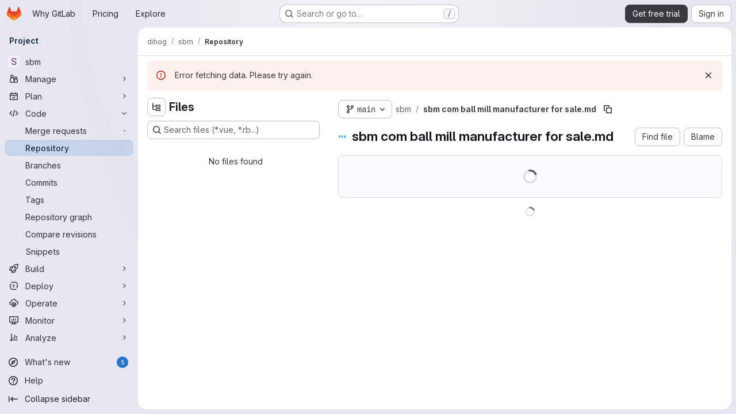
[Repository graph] (69, 217)
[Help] (69, 381)
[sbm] (69, 61)
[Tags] (69, 199)
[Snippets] (69, 251)
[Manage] (69, 79)
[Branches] (69, 165)
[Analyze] (69, 337)
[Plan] (69, 96)
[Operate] (69, 303)
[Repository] (69, 148)
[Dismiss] (708, 75)
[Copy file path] (608, 109)
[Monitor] (69, 320)
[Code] (69, 113)
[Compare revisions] (69, 234)
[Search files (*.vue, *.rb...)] (233, 130)
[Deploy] (69, 286)
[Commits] (69, 182)
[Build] (69, 268)
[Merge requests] (69, 130)
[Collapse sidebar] (69, 399)
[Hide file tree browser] (156, 107)
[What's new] (69, 362)
